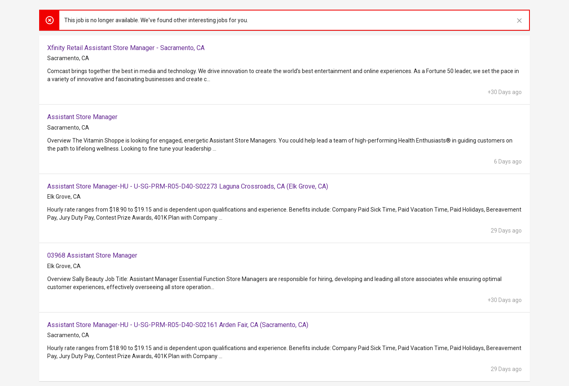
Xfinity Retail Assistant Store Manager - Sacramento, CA (126, 48)
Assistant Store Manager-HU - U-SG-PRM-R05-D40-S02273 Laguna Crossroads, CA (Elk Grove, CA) (187, 186)
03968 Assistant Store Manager (92, 255)
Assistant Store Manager (82, 117)
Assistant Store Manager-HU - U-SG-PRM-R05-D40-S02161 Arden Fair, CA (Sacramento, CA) (177, 325)
